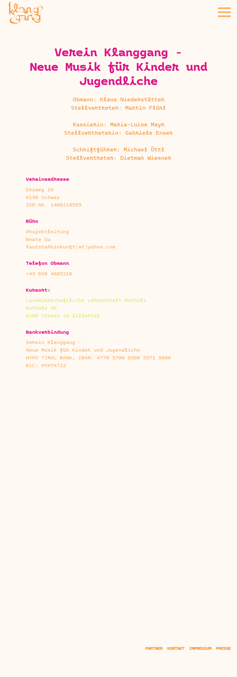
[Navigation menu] (224, 12)
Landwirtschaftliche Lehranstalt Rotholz (86, 300)
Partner (154, 648)
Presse (223, 648)
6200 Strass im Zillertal (63, 316)
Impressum (200, 648)
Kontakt (176, 648)
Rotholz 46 (41, 308)
